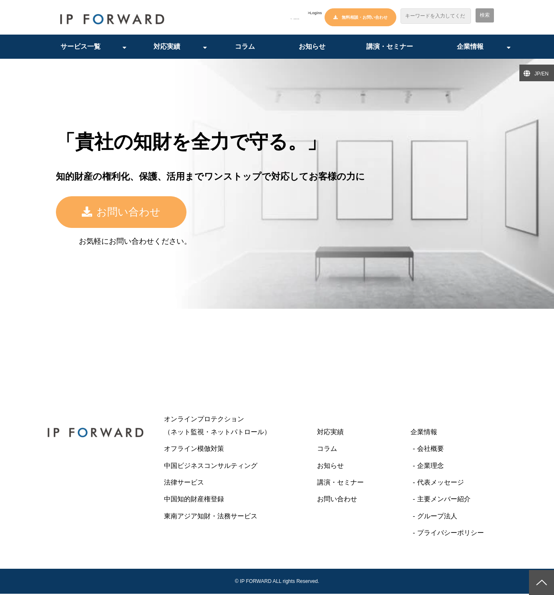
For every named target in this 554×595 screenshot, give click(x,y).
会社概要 (430, 449)
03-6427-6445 (264, 17)
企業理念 (430, 466)
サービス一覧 (80, 47)
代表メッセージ (440, 483)
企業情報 (470, 47)
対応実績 (167, 47)
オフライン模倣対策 (194, 449)
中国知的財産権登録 (194, 500)
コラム (245, 47)
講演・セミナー (389, 47)
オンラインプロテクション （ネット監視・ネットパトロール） (234, 426)
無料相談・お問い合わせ (365, 17)
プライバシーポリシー (450, 534)
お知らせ (312, 47)
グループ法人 (437, 517)
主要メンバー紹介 (444, 500)
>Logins (307, 18)
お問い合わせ (148, 213)
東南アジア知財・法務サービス (210, 517)
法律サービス (184, 483)
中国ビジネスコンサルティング (210, 466)
